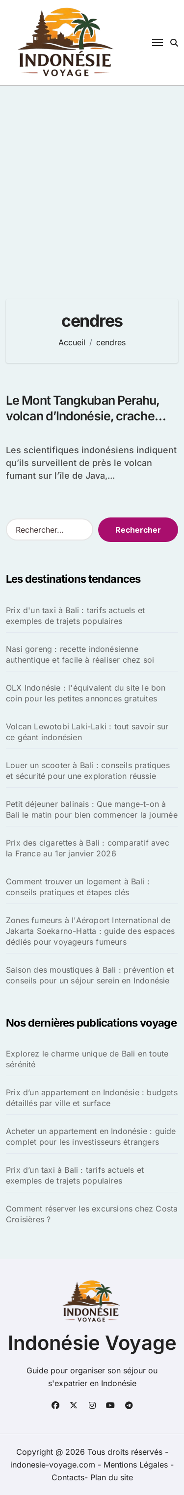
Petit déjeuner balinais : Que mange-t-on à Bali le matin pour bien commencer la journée (92, 809)
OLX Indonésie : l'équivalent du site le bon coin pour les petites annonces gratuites (86, 693)
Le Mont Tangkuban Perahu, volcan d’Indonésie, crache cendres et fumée (83, 416)
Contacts (68, 1477)
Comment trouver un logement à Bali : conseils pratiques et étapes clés (78, 886)
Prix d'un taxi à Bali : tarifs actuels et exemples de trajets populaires (75, 615)
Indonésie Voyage (92, 1343)
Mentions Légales (137, 1464)
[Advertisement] (92, 183)
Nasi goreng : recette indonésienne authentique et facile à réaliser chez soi (80, 654)
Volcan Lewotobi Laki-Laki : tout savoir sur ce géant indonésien (87, 732)
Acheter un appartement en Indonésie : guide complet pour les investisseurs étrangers (91, 1136)
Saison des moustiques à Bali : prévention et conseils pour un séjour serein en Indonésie (90, 975)
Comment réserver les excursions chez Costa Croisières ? (92, 1214)
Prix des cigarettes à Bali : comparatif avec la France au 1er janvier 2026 (87, 848)
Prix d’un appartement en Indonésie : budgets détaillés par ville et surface (92, 1097)
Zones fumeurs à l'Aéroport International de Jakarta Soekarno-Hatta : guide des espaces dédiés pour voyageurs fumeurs (90, 931)
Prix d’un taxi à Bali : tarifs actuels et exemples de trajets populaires (75, 1175)
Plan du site (111, 1477)
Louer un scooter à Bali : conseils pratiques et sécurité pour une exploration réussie (88, 770)
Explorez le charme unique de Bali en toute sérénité (87, 1059)
